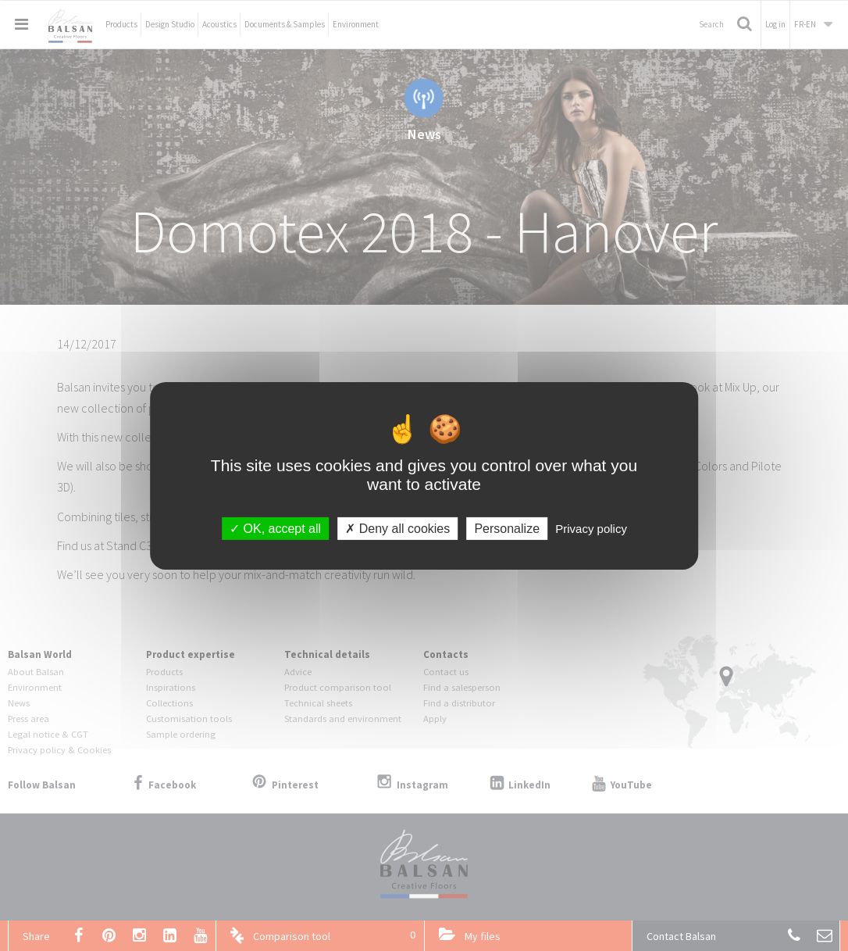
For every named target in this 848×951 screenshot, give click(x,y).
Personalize (507, 527)
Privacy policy (591, 527)
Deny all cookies (397, 527)
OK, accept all (275, 527)
